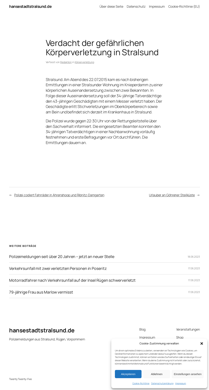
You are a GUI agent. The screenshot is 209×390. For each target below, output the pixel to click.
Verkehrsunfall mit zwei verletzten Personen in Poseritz (58, 268)
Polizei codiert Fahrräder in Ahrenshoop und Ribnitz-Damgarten (59, 195)
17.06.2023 (194, 268)
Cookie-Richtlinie (140, 383)
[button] (202, 343)
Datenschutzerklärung (162, 383)
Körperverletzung (84, 62)
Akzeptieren (128, 374)
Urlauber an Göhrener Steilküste (172, 195)
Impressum (180, 383)
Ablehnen (156, 374)
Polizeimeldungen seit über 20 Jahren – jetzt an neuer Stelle (61, 256)
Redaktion (66, 62)
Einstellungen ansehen (188, 374)
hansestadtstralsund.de (30, 6)
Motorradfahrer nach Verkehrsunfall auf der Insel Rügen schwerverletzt (72, 280)
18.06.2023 (194, 256)
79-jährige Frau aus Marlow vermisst (41, 292)
